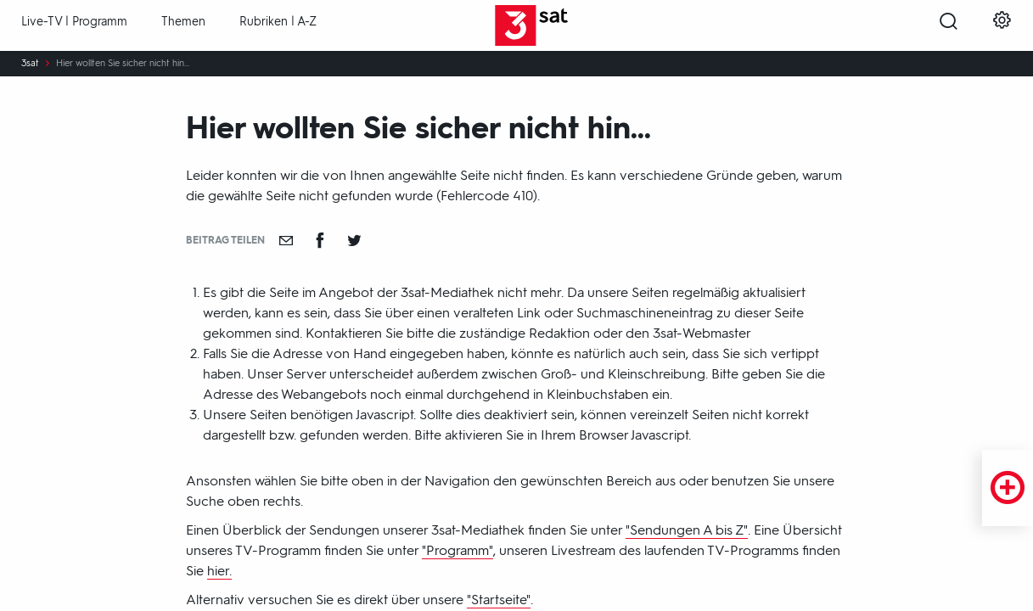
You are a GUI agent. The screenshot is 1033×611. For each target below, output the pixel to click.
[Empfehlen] (286, 240)
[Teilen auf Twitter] (354, 240)
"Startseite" (499, 599)
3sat (30, 64)
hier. (219, 571)
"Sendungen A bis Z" (687, 530)
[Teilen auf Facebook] (320, 240)
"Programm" (457, 550)
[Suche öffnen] (948, 26)
